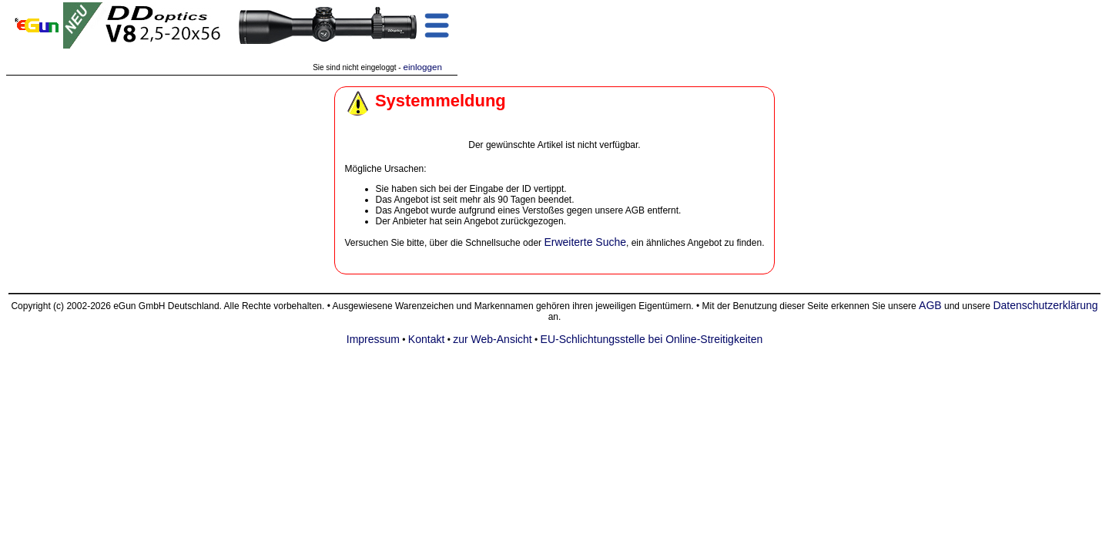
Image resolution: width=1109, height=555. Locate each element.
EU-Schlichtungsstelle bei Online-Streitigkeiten (652, 339)
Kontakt (426, 339)
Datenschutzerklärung (1045, 305)
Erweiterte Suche (585, 242)
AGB (930, 305)
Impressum (373, 339)
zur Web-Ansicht (492, 339)
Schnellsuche (492, 242)
